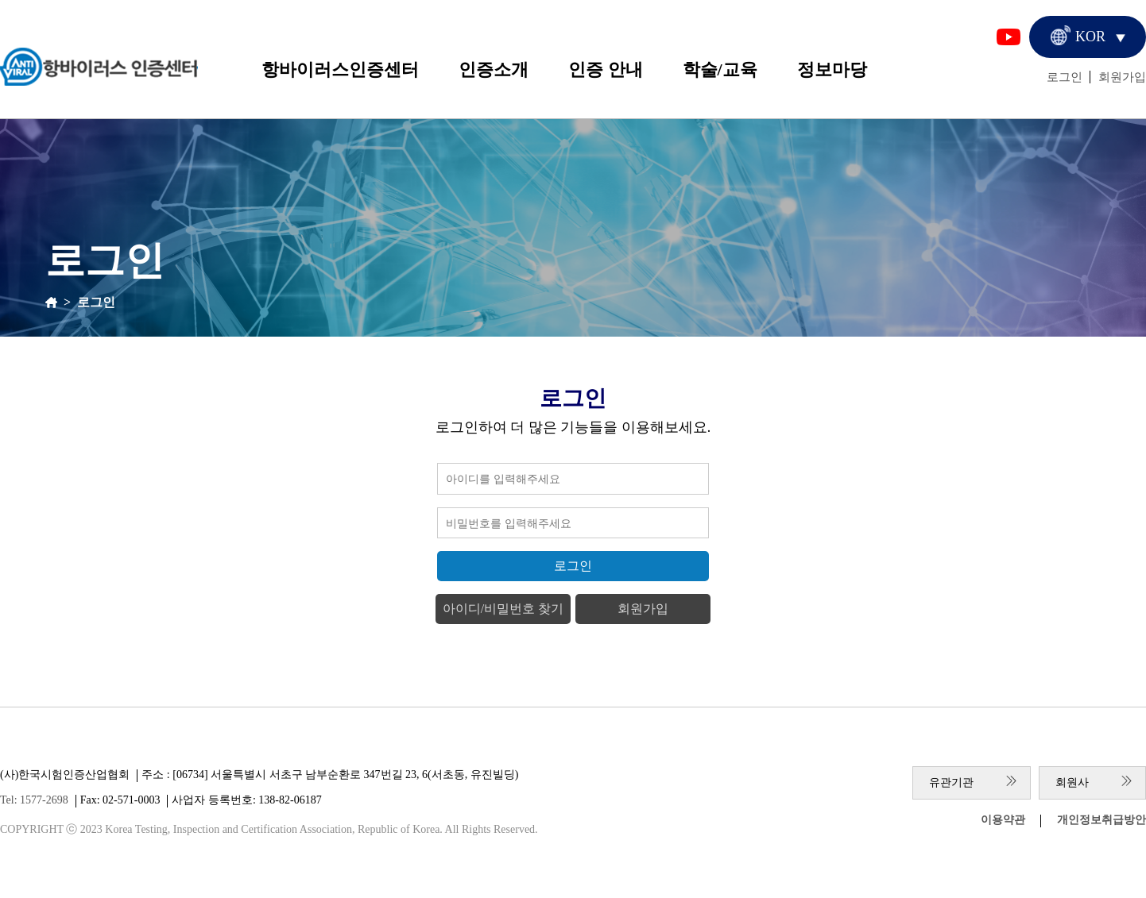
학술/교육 (720, 69)
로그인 (1064, 77)
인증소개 (493, 69)
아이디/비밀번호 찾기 (503, 608)
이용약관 (1003, 820)
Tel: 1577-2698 (34, 800)
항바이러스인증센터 (340, 69)
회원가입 (1122, 77)
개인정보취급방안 (1101, 820)
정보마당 (832, 69)
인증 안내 (605, 69)
